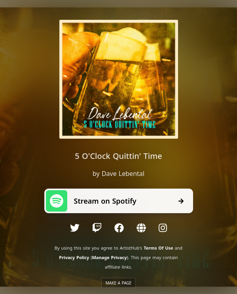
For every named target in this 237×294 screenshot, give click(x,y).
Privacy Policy (74, 257)
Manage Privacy (109, 257)
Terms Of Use (158, 248)
